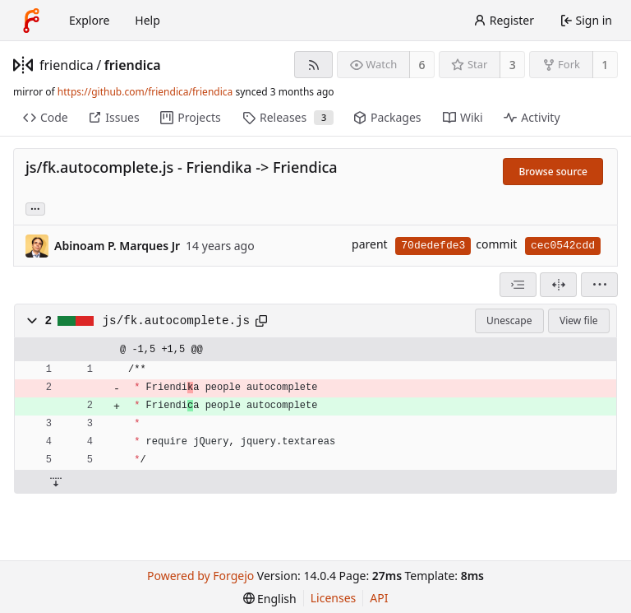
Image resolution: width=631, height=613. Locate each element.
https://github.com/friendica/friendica (145, 92)
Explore (89, 20)
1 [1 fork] (604, 64)
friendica (66, 65)
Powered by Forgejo (200, 575)
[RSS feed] (313, 64)
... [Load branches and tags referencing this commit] (35, 207)
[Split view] (558, 284)
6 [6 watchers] (422, 64)
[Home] (31, 20)
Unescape (509, 320)
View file (578, 320)
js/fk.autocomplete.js (177, 320)
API (379, 598)
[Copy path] (261, 320)
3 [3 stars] (512, 64)
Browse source (552, 172)
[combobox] (518, 284)
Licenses (334, 598)
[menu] (599, 284)
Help (147, 20)
